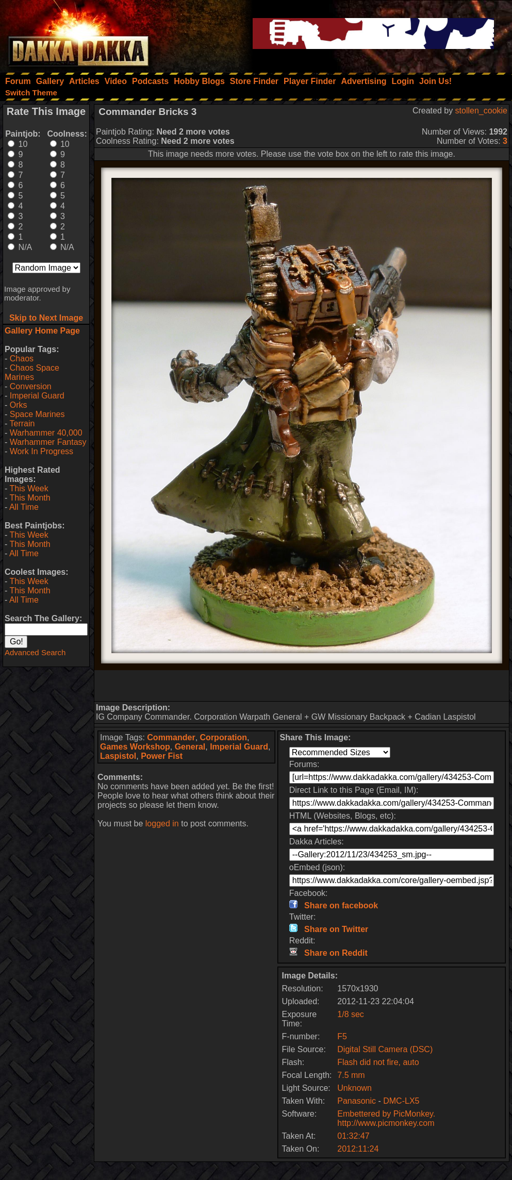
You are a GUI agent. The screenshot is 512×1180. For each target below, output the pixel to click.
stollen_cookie (481, 110)
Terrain (22, 423)
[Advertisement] (301, 685)
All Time (24, 507)
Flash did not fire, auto (378, 1062)
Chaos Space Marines (32, 372)
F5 (342, 1036)
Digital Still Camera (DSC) (385, 1049)
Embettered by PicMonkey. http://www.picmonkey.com (386, 1118)
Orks (18, 405)
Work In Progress (41, 451)
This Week (28, 488)
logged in (162, 823)
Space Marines (37, 414)
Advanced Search (35, 652)
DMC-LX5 (401, 1100)
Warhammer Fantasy (48, 442)
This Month (29, 497)
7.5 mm (351, 1075)
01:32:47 (353, 1136)
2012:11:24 (357, 1148)
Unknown (354, 1088)
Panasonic (356, 1100)
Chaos (22, 358)
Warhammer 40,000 (46, 432)
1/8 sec (350, 1014)
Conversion (31, 386)
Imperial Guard (37, 395)
